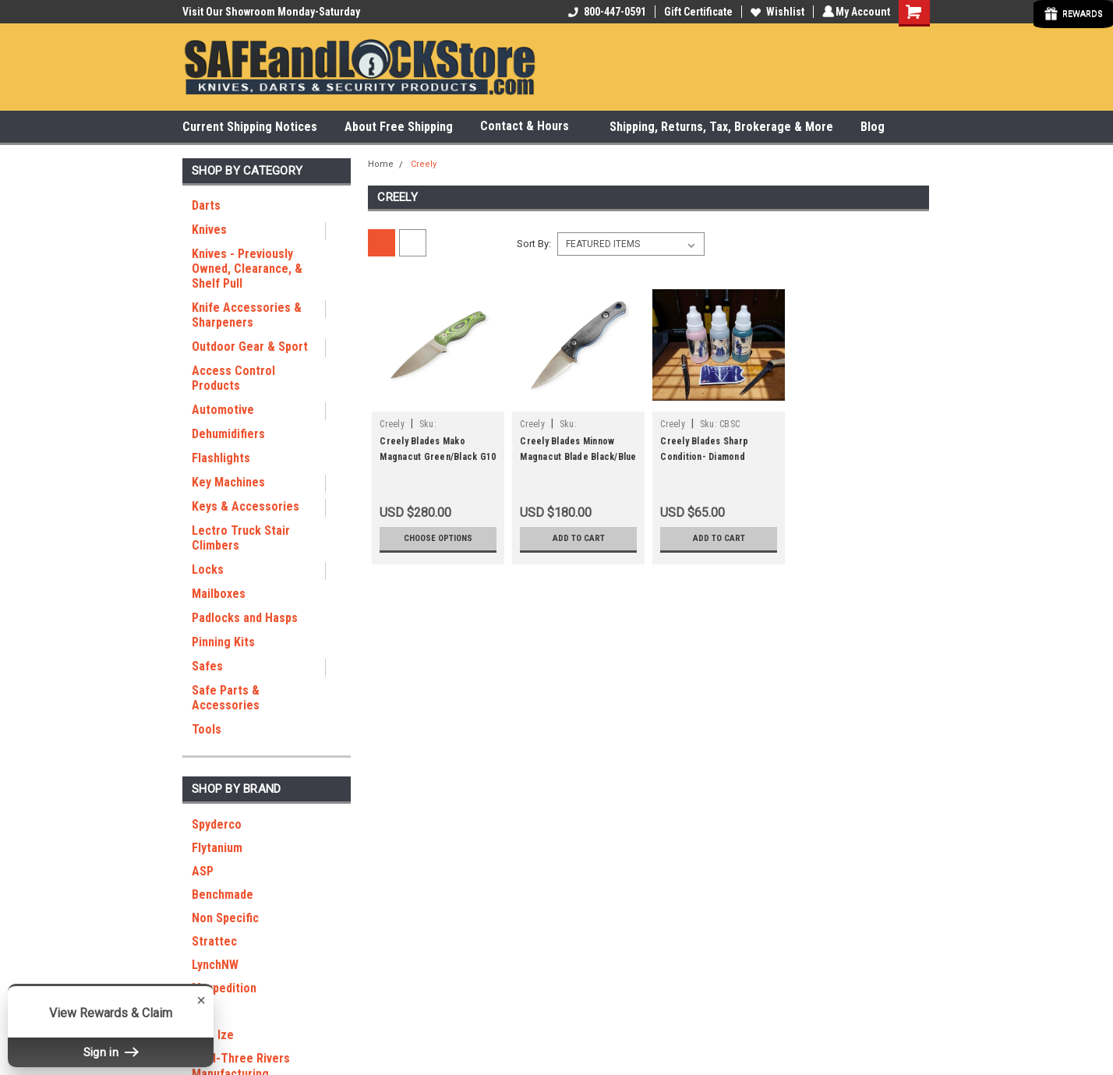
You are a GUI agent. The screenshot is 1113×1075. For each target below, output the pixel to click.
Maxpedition (224, 988)
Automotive (223, 409)
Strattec (214, 941)
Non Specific (225, 918)
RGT (203, 1011)
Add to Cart (579, 538)
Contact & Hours (531, 126)
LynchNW (215, 964)
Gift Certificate (696, 11)
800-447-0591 (605, 11)
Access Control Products (233, 378)
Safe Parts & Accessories (226, 698)
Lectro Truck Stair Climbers (241, 538)
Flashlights (221, 458)
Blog (872, 126)
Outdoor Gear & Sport (250, 346)
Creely (423, 164)
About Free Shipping (398, 126)
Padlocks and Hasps (245, 617)
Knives (209, 229)
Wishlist (775, 11)
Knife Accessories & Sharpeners (247, 315)
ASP (203, 871)
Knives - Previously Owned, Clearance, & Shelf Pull (247, 268)
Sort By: (534, 243)
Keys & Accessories (245, 506)
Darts (206, 205)
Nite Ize (213, 1034)
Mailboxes (219, 593)
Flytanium (217, 847)
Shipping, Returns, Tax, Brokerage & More (721, 126)
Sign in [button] (110, 1052)
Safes (207, 666)
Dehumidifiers (228, 433)
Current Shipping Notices (249, 126)
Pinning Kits (223, 642)
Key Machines (228, 482)
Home (381, 164)
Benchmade (222, 894)
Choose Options (438, 538)
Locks (208, 569)
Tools (206, 729)
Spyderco (217, 824)
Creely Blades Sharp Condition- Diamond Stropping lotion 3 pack (710, 457)
